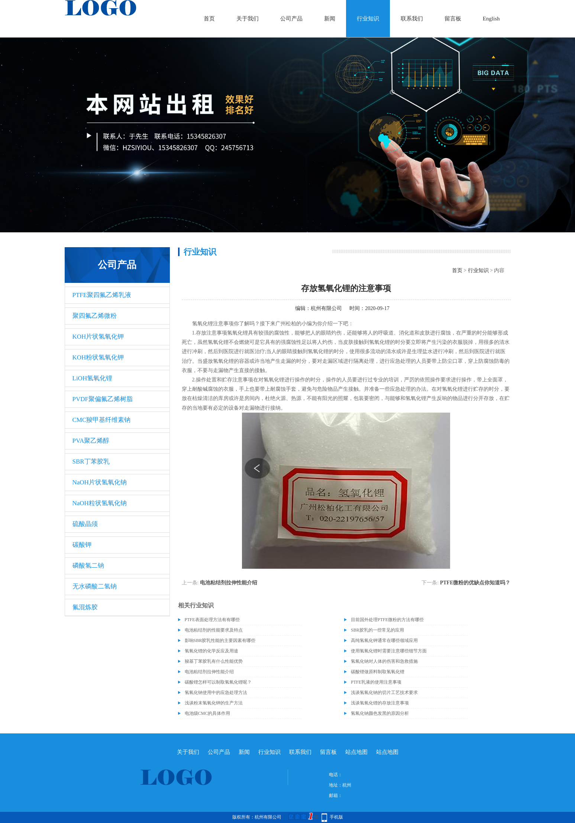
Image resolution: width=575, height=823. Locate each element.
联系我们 (412, 19)
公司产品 (291, 19)
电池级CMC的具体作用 (207, 713)
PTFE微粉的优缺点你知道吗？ (475, 582)
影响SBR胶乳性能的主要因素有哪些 (220, 640)
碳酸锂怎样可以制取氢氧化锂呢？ (218, 682)
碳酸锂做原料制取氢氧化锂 (377, 671)
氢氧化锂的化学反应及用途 (211, 650)
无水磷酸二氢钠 (94, 586)
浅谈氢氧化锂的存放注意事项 (380, 703)
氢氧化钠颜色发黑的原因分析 (380, 713)
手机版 (336, 817)
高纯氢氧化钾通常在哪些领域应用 (384, 640)
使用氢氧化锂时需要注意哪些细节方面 (389, 650)
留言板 (453, 19)
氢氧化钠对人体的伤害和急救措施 (384, 661)
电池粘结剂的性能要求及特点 (214, 630)
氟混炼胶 (85, 607)
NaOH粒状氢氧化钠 (99, 503)
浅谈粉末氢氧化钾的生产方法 (214, 703)
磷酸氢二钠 (88, 565)
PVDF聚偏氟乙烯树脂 (102, 399)
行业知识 (368, 19)
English (491, 19)
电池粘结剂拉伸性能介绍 (228, 582)
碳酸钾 (81, 544)
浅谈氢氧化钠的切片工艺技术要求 (384, 692)
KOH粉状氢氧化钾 (98, 357)
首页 (209, 19)
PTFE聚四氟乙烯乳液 (102, 294)
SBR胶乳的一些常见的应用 (377, 630)
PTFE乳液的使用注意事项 (376, 682)
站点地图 (356, 752)
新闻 (329, 19)
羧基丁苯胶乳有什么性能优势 (214, 661)
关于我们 (247, 19)
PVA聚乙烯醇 (91, 440)
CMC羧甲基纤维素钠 (101, 419)
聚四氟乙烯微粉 (94, 315)
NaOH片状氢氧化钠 (99, 482)
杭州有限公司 (326, 308)
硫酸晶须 (85, 523)
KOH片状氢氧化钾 (98, 336)
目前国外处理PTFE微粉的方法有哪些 (387, 619)
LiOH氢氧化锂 (92, 378)
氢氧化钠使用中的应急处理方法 (216, 692)
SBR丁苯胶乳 (91, 461)
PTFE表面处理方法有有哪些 (212, 619)
